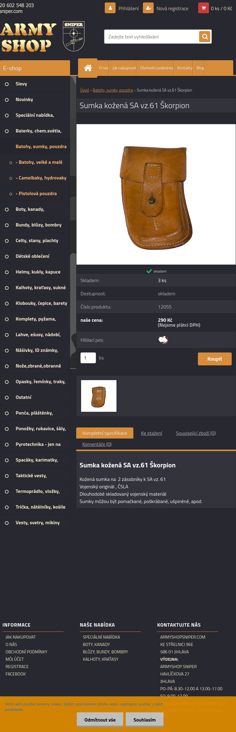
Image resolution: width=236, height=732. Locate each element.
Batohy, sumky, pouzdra (113, 90)
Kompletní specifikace (104, 433)
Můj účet (15, 659)
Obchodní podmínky (156, 68)
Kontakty (184, 68)
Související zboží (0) (196, 433)
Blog (200, 68)
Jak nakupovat (124, 68)
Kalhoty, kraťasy (101, 659)
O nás (103, 68)
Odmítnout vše (100, 719)
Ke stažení (151, 433)
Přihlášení (128, 8)
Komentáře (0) (97, 444)
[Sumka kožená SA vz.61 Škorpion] (156, 126)
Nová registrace (172, 8)
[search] (204, 37)
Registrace (17, 666)
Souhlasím (144, 719)
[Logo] (42, 36)
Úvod (84, 90)
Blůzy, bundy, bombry (105, 652)
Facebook (16, 674)
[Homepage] (89, 68)
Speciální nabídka (101, 637)
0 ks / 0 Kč (221, 8)
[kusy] (88, 357)
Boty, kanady (96, 644)
